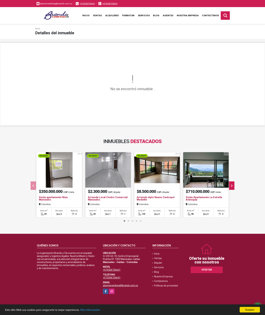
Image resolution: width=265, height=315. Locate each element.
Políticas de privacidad (166, 285)
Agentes (168, 15)
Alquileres (112, 15)
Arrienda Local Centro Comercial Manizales (108, 198)
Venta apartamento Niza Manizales (53, 198)
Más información (90, 310)
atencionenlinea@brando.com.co (120, 285)
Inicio (86, 15)
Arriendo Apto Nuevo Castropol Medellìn (155, 198)
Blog (156, 15)
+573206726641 (87, 3)
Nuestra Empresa (188, 15)
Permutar (128, 15)
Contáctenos (210, 15)
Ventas (97, 15)
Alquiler (158, 262)
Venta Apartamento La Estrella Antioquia (204, 198)
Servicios (144, 15)
